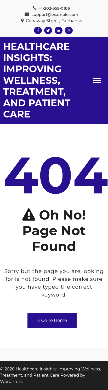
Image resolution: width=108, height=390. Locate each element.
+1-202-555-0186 (51, 8)
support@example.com (51, 14)
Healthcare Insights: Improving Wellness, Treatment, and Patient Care (36, 80)
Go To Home (52, 320)
